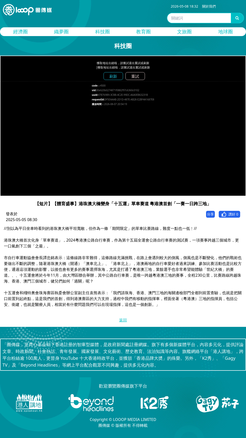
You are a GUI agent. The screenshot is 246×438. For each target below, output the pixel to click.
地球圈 (225, 31)
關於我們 (209, 6)
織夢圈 (61, 31)
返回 (123, 320)
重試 (135, 76)
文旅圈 (184, 31)
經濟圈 (20, 31)
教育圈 (143, 31)
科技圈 (102, 31)
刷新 (113, 76)
